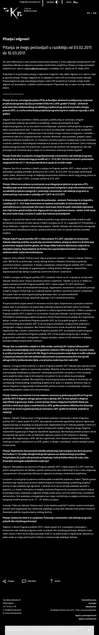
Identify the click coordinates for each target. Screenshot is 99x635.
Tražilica (83, 12)
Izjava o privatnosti (87, 619)
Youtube (8, 618)
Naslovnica (7, 26)
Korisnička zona (89, 600)
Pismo (72, 2)
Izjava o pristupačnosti (85, 615)
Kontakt (92, 603)
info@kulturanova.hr (13, 610)
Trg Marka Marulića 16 (11, 600)
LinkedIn (4, 618)
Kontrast (52, 2)
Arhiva (31, 26)
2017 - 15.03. (41, 26)
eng (94, 13)
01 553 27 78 (11, 606)
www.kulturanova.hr (13, 613)
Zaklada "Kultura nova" (20, 13)
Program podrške (20, 26)
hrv (88, 13)
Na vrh (57, 581)
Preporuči (31, 581)
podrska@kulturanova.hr (36, 68)
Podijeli (11, 581)
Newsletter (91, 606)
